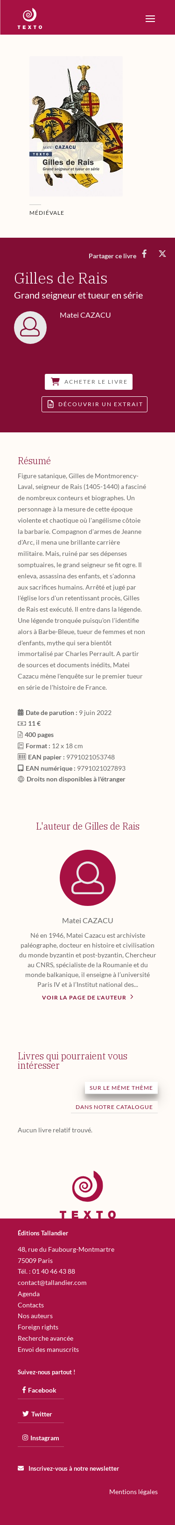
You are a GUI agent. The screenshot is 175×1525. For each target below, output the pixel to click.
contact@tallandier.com (52, 1282)
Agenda (29, 1294)
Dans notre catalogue (114, 1106)
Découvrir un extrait (95, 404)
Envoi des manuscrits (48, 1349)
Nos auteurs (35, 1316)
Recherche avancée (45, 1338)
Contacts (31, 1305)
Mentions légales (133, 1492)
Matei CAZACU (87, 920)
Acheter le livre (89, 382)
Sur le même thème (121, 1087)
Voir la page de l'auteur (87, 996)
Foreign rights (38, 1327)
